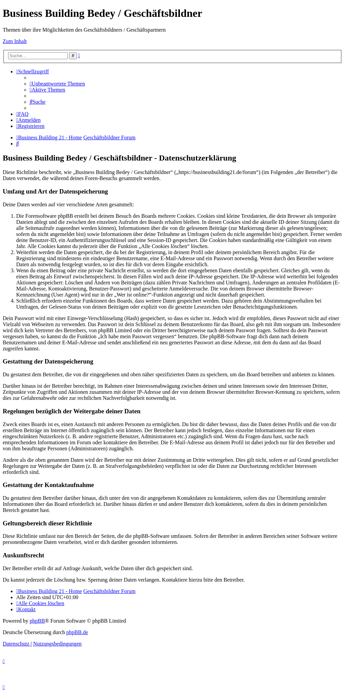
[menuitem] (57, 83)
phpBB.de (77, 632)
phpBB (37, 621)
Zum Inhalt (15, 41)
